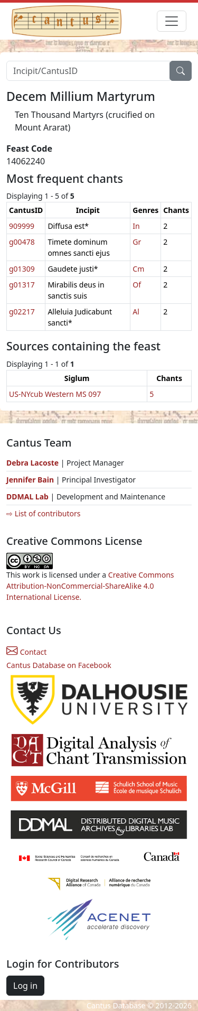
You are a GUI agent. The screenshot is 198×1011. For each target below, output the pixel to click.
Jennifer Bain (31, 480)
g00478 (22, 242)
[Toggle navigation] (171, 21)
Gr (137, 242)
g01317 (22, 285)
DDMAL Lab (27, 496)
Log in (25, 985)
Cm (138, 269)
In (136, 226)
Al (136, 312)
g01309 (22, 269)
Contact (26, 652)
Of (137, 285)
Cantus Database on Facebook (58, 665)
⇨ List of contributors (43, 513)
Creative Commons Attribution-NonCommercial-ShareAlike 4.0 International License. (90, 586)
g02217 (22, 312)
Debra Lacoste (32, 463)
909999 (21, 226)
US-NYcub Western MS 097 (55, 394)
